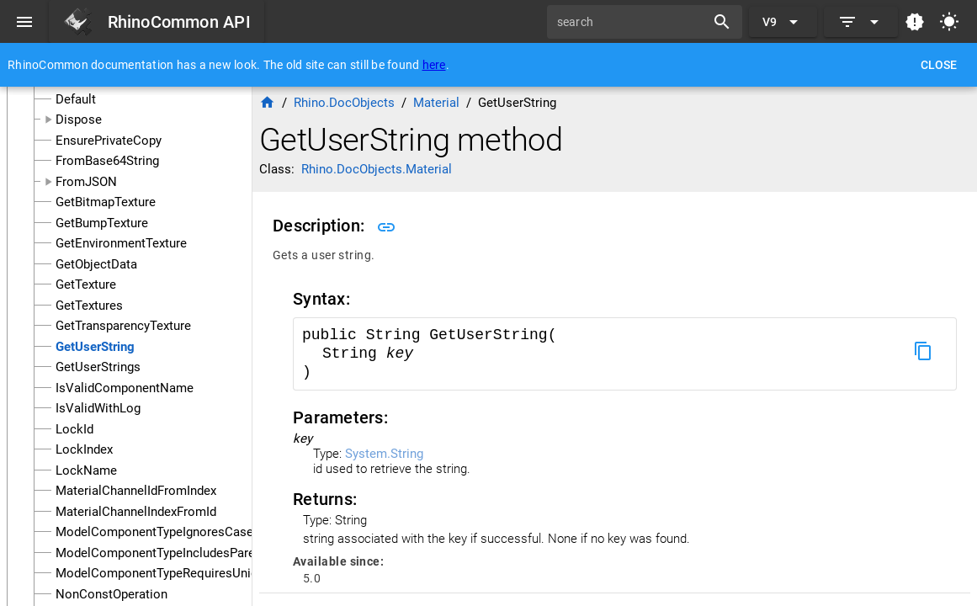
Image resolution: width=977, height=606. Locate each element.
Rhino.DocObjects (344, 102)
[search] (632, 22)
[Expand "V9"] (783, 22)
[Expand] (861, 22)
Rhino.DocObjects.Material (376, 169)
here (434, 65)
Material (436, 102)
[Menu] (24, 22)
